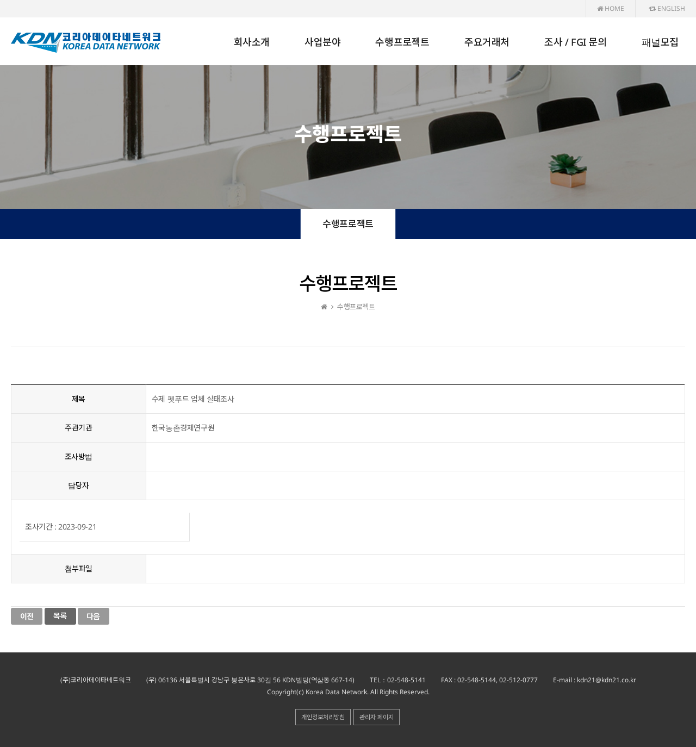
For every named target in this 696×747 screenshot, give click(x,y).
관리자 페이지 (376, 717)
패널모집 (660, 41)
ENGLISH (667, 8)
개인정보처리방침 (323, 717)
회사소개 (252, 41)
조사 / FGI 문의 (575, 41)
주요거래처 (486, 41)
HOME (610, 8)
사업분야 (322, 41)
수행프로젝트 (402, 41)
